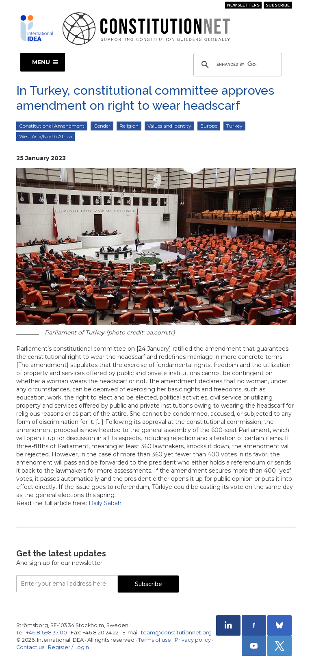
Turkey (234, 126)
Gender (101, 126)
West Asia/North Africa (45, 136)
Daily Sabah (105, 503)
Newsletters (243, 5)
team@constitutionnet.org (176, 633)
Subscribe (278, 5)
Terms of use (154, 640)
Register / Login (68, 647)
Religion (129, 126)
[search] (236, 64)
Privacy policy (193, 640)
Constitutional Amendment (51, 126)
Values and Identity (169, 126)
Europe (208, 126)
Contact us (30, 647)
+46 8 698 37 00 (46, 633)
